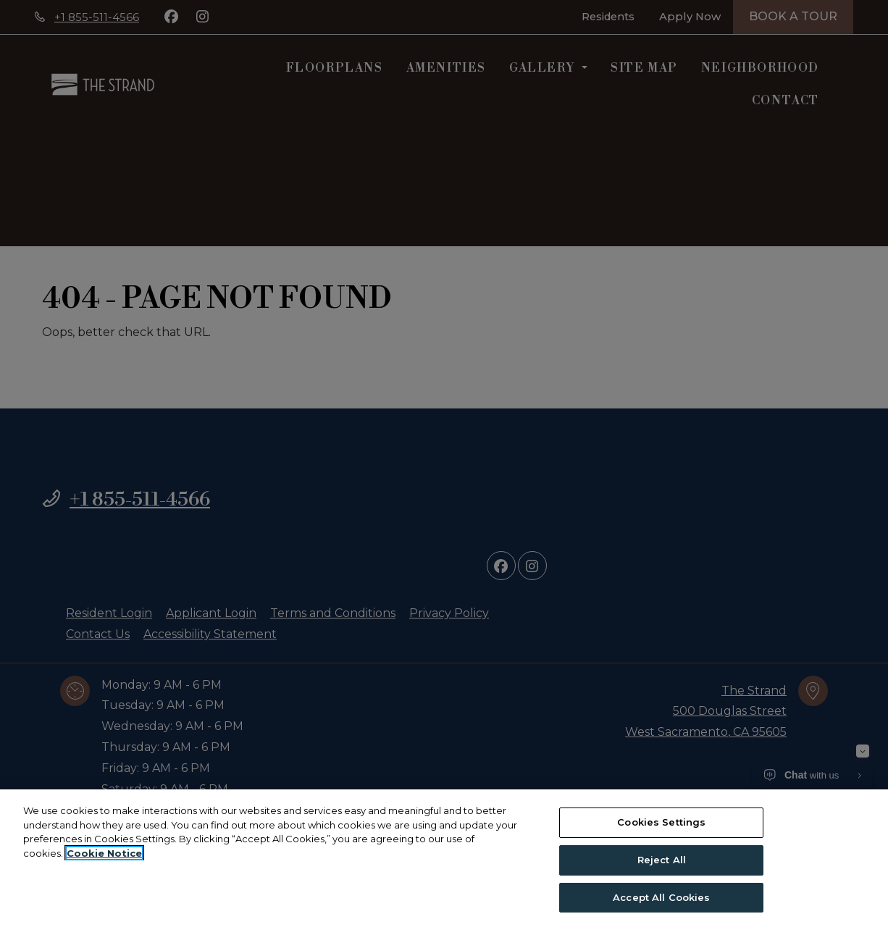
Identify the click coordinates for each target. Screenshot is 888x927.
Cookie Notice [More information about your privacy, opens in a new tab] (104, 857)
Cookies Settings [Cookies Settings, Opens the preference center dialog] (661, 825)
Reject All (661, 863)
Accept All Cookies (661, 901)
